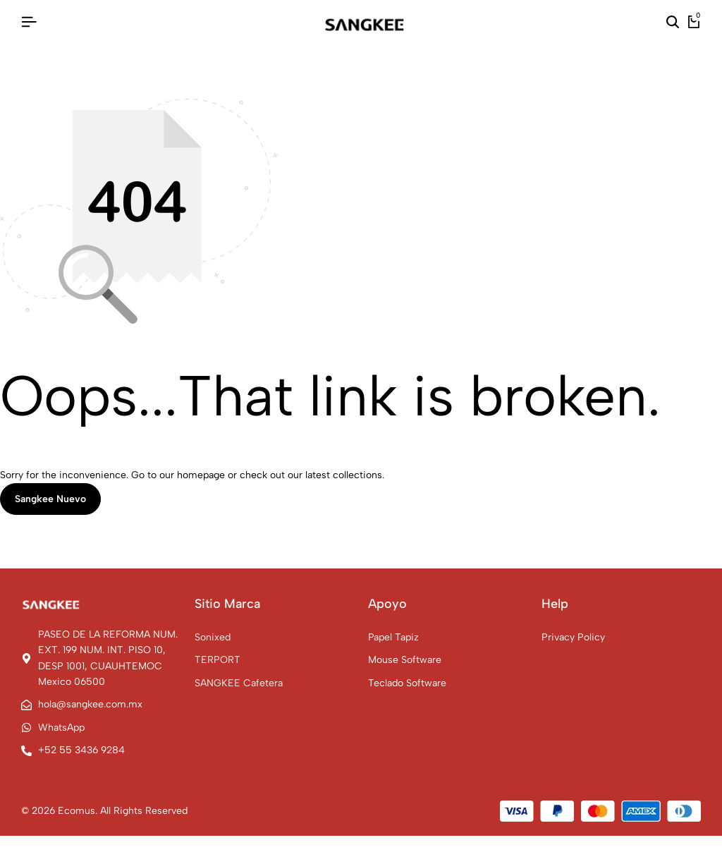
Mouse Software (404, 660)
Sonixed (213, 637)
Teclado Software (407, 683)
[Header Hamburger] (29, 22)
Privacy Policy (573, 637)
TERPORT (217, 660)
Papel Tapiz (393, 637)
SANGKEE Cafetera (239, 683)
